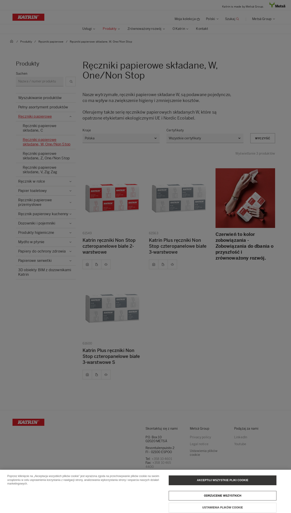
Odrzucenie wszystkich (222, 502)
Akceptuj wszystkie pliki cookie (222, 486)
